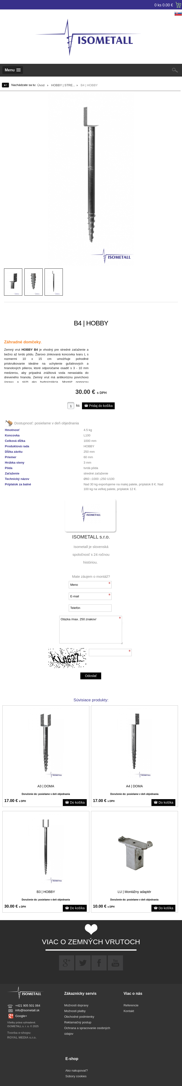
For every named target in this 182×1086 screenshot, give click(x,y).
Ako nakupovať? (76, 1070)
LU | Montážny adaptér (134, 892)
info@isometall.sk (27, 1010)
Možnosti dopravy (76, 1005)
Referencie (130, 1005)
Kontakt (128, 1011)
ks (78, 405)
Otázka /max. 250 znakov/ (91, 630)
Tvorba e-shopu (19, 1032)
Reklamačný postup (77, 1022)
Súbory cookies (75, 1076)
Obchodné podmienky (79, 1016)
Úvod (40, 85)
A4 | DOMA (134, 786)
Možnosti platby (75, 1011)
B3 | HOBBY (45, 892)
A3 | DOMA (45, 786)
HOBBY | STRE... (63, 85)
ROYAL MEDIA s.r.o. (21, 1037)
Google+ (21, 1016)
